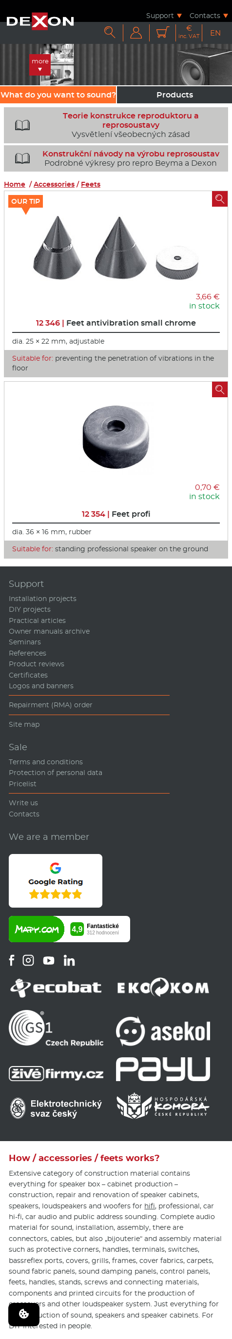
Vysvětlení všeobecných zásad (103, 125)
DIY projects (30, 609)
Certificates (28, 675)
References (27, 653)
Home (14, 184)
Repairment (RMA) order (51, 704)
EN (215, 33)
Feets (90, 184)
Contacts (205, 15)
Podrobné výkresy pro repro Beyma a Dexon (113, 158)
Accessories (54, 184)
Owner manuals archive (49, 631)
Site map (24, 724)
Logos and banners (41, 685)
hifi (149, 1206)
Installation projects (43, 598)
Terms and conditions (46, 761)
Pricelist (23, 783)
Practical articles (37, 620)
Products (174, 94)
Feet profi (116, 514)
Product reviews (36, 664)
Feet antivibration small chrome (116, 323)
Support (160, 15)
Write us (23, 802)
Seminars (25, 642)
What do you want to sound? (58, 94)
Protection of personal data (55, 772)
